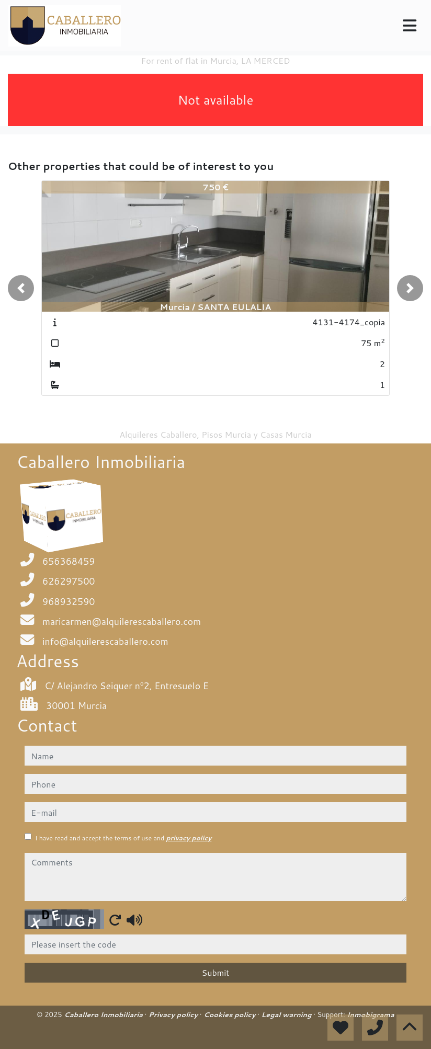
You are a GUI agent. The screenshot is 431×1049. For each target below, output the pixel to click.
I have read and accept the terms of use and (123, 838)
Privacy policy (174, 1014)
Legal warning (288, 1014)
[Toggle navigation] (409, 26)
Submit (216, 972)
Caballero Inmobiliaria (104, 1014)
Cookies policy (230, 1014)
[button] (21, 288)
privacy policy (188, 838)
